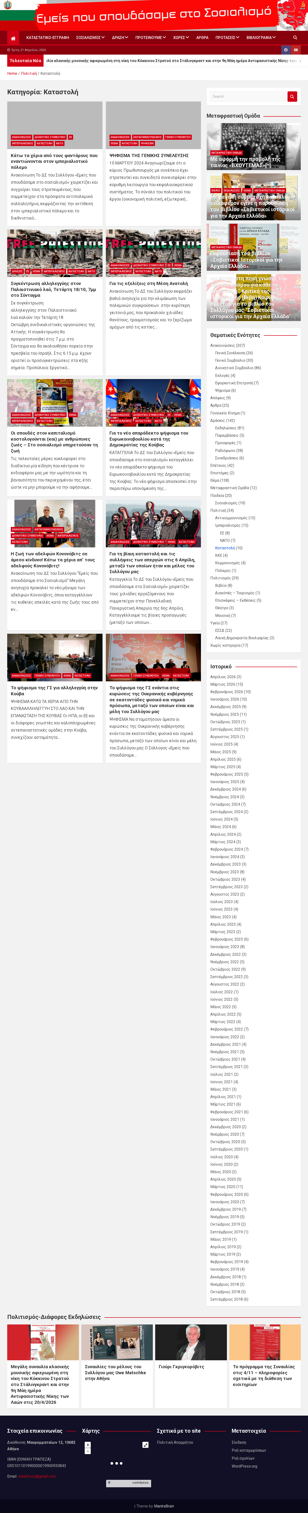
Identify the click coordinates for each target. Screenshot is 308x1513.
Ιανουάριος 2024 (224, 857)
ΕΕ (70, 137)
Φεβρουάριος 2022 (226, 1029)
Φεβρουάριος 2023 (226, 939)
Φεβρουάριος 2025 (226, 774)
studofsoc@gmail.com (37, 1476)
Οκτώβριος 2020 (225, 1141)
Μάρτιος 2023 (222, 932)
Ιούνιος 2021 (221, 1082)
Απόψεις (217, 398)
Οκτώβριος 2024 (225, 804)
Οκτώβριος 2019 (225, 1224)
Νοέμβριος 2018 (224, 1284)
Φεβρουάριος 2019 (226, 1262)
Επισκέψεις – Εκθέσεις (235, 600)
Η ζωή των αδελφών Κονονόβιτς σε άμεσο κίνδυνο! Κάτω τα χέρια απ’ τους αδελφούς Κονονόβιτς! (53, 559)
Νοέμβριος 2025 (224, 714)
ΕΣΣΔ (219, 630)
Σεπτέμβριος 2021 (226, 1066)
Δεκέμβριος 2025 (225, 706)
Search (292, 96)
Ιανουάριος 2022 (224, 1037)
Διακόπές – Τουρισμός (235, 593)
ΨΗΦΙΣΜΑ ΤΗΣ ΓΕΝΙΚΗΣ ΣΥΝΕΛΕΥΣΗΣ (149, 155)
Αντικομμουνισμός (147, 137)
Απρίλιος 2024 (223, 834)
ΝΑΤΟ (59, 143)
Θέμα (114, 143)
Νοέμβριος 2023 (224, 872)
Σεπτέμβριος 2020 (226, 1149)
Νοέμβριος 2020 (224, 1134)
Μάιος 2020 (220, 1172)
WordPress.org (244, 1466)
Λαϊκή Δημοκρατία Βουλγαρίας (242, 638)
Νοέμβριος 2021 (224, 1052)
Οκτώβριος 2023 (225, 879)
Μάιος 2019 (220, 1239)
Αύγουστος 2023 (224, 894)
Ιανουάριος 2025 (224, 781)
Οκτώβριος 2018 (225, 1292)
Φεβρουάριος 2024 (226, 849)
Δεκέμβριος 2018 (225, 1277)
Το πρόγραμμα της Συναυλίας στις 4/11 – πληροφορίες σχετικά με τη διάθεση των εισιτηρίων (264, 1375)
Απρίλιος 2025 (223, 759)
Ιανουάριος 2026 (224, 699)
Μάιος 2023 (220, 917)
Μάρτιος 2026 (222, 684)
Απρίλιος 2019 (223, 1247)
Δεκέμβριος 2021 (225, 1044)
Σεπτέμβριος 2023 (226, 887)
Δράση (118, 37)
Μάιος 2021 (220, 1089)
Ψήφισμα (147, 143)
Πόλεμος (223, 570)
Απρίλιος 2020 (223, 1179)
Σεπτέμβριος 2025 (226, 729)
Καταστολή (44, 143)
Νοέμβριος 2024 (224, 797)
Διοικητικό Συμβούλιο (50, 137)
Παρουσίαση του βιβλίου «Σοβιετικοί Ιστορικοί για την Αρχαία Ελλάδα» (246, 259)
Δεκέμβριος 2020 (225, 1127)
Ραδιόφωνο (225, 450)
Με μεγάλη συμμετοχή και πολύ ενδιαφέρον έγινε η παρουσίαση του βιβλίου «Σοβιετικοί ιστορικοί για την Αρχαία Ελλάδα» (252, 206)
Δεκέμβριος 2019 (225, 1209)
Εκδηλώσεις (232, 190)
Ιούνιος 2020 (221, 1164)
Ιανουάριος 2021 (224, 1119)
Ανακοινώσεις (21, 137)
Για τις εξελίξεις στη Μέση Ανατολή (148, 283)
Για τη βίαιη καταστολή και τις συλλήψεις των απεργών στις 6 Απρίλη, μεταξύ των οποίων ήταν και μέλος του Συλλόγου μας (152, 562)
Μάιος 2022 (220, 1007)
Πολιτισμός (220, 578)
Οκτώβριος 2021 (225, 1059)
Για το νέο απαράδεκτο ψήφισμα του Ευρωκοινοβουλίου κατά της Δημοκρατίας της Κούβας (148, 439)
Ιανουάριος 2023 (224, 946)
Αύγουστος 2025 (224, 736)
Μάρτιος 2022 (222, 1021)
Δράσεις (17, 271)
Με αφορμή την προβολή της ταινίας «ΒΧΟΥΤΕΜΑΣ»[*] (245, 162)
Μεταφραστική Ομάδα (227, 152)
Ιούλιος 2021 (221, 1074)
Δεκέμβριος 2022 (225, 954)
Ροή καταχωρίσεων (249, 1450)
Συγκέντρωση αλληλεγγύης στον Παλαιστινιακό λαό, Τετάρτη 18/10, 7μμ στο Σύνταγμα (53, 289)
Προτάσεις (225, 37)
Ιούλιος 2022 (221, 992)
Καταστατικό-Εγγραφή (47, 37)
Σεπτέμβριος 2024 (226, 812)
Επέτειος (218, 465)
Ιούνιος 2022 (221, 999)
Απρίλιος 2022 (223, 1014)
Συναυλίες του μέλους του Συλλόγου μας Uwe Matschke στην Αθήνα (115, 1372)
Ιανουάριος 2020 (224, 1202)
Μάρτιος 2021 (222, 1104)
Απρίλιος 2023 (223, 924)
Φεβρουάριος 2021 (226, 1112)
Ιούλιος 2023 (221, 901)
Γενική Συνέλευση (178, 137)
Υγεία (215, 623)
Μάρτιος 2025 (222, 767)
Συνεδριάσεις (226, 458)
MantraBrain (164, 1506)
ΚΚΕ (218, 555)
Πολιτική (218, 510)
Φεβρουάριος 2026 (226, 692)
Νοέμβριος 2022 (224, 962)
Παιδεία (217, 495)
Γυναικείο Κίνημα (225, 413)
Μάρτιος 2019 (222, 1254)
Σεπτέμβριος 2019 (226, 1232)
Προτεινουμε (148, 37)
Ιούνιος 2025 (221, 744)
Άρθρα (202, 37)
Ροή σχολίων (243, 1458)
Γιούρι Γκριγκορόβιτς (181, 1366)
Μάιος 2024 (220, 826)
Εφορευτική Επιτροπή (234, 383)
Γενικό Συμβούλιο (230, 360)
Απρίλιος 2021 (223, 1097)
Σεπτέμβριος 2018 (226, 1299)
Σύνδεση (239, 1442)
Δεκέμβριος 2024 (225, 789)
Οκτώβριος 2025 (225, 722)
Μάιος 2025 (220, 752)
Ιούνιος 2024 (221, 819)
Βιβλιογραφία (259, 37)
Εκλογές (222, 375)
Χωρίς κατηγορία (225, 645)
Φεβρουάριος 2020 (226, 1194)
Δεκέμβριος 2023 (225, 864)
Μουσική (222, 615)
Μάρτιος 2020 (222, 1186)
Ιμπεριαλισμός (22, 143)
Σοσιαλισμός (88, 37)
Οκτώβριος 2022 (225, 969)
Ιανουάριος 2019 (224, 1269)
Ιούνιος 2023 (221, 909)
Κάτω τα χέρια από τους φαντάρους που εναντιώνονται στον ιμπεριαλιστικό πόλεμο (54, 161)
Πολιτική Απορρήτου (175, 1442)
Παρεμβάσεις (227, 435)
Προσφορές (225, 443)
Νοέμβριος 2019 (224, 1217)
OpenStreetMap (121, 1482)
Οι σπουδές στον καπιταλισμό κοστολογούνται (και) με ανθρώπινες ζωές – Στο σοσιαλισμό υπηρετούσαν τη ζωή (54, 442)
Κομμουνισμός (227, 563)
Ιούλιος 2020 (221, 1157)
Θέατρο (221, 608)
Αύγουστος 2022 (224, 984)
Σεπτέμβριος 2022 (226, 977)
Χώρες (179, 37)
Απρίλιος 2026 (223, 677)
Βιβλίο (216, 190)
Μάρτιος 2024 (222, 842)
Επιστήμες (219, 473)
